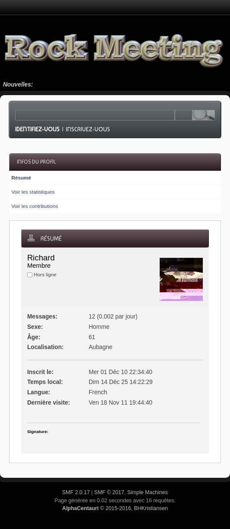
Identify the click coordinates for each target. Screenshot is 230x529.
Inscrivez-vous (88, 129)
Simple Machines (147, 492)
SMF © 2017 (109, 492)
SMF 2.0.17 (76, 492)
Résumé (21, 177)
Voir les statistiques (32, 192)
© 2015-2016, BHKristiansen (115, 508)
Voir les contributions (34, 206)
